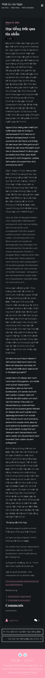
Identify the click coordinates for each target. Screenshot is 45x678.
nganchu (12, 620)
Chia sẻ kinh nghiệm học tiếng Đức (23, 632)
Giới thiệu (15, 660)
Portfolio (28, 660)
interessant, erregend (19, 600)
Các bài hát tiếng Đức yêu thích (23, 639)
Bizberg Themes (29, 672)
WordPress (35, 669)
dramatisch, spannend (19, 596)
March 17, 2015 (12, 23)
